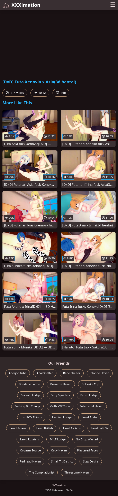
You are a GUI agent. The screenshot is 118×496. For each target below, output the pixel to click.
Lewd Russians (30, 439)
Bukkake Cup (90, 384)
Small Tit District (62, 461)
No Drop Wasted (87, 439)
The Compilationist (41, 472)
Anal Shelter (45, 373)
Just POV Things (31, 417)
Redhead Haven (30, 461)
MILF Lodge (58, 439)
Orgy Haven (59, 450)
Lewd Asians (18, 428)
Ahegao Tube (17, 373)
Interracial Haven (91, 406)
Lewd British (44, 428)
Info (61, 93)
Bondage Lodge (29, 384)
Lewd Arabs (89, 417)
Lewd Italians (72, 428)
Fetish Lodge (89, 395)
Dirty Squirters (60, 395)
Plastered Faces (87, 450)
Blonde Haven (99, 373)
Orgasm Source (30, 450)
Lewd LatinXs (100, 428)
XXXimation (21, 4)
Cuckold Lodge (30, 395)
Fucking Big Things (27, 406)
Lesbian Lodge (62, 417)
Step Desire (90, 461)
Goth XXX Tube (60, 406)
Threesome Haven (76, 472)
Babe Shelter (71, 373)
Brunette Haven (61, 384)
